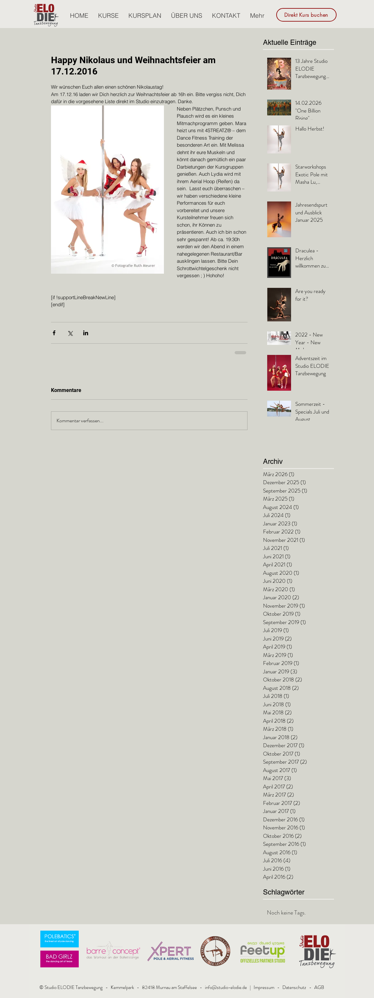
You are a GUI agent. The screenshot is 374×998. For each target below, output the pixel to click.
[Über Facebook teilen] (54, 333)
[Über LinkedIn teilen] (86, 333)
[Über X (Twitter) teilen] (70, 333)
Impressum (264, 987)
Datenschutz (294, 987)
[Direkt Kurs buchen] (306, 15)
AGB (319, 987)
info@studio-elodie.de (226, 987)
